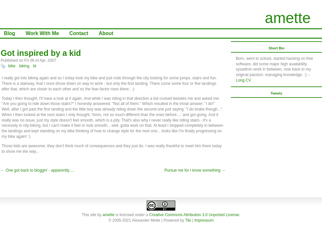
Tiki (188, 220)
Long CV (243, 80)
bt (34, 66)
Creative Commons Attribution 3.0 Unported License (194, 215)
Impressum (203, 220)
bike (11, 66)
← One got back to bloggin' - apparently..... (37, 170)
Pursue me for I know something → (195, 170)
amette (288, 17)
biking (24, 66)
